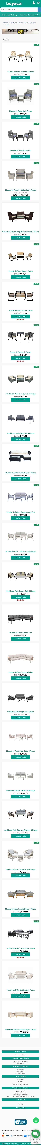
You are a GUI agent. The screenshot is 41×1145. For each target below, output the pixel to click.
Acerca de (21, 1081)
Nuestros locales (20, 1091)
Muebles (5, 22)
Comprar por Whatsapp (9, 15)
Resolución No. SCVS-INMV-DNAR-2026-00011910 (20, 1096)
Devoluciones (20, 1063)
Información (20, 1069)
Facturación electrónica (20, 1094)
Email (20, 1103)
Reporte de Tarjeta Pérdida (20, 1084)
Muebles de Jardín (30, 22)
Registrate (21, 1083)
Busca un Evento (20, 1071)
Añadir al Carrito (20, 78)
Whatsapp (20, 1104)
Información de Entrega (20, 1061)
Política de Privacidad (20, 1093)
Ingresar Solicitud (20, 1055)
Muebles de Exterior (17, 22)
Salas (7, 25)
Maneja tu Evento (20, 1073)
